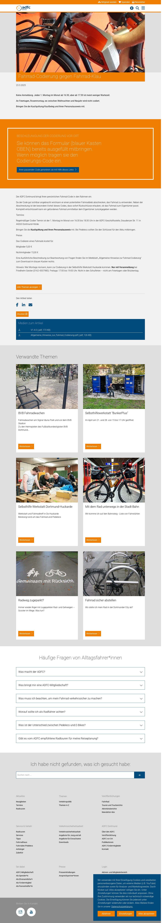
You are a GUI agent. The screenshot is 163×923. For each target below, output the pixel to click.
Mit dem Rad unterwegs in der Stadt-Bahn (112, 506)
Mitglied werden (107, 2)
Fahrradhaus (21, 842)
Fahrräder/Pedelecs (24, 846)
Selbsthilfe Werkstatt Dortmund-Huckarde (45, 506)
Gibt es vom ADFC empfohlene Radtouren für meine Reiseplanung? (58, 738)
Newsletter (138, 2)
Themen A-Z (64, 805)
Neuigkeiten (21, 802)
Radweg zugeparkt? (31, 600)
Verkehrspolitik (65, 802)
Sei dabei (20, 866)
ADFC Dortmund (109, 826)
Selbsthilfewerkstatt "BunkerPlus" (106, 413)
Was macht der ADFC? (31, 671)
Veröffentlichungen (111, 796)
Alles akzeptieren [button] (146, 913)
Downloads (63, 842)
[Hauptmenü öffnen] (143, 8)
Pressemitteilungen (67, 872)
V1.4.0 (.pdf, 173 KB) (40, 330)
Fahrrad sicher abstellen (100, 600)
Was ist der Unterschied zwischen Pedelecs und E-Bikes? (52, 725)
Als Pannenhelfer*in (24, 886)
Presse (62, 866)
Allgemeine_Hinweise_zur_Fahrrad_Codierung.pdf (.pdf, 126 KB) (61, 335)
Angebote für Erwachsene (70, 839)
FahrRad (105, 802)
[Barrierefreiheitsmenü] (131, 8)
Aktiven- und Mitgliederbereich (114, 872)
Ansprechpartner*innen (69, 876)
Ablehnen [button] (106, 913)
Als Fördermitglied (23, 883)
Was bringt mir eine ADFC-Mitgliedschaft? (43, 685)
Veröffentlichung (109, 835)
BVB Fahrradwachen (31, 413)
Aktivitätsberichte (109, 809)
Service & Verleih (24, 826)
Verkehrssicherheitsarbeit (71, 826)
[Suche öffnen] (137, 8)
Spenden (124, 2)
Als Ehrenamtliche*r (24, 879)
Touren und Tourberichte (112, 805)
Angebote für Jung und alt (70, 835)
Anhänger (20, 849)
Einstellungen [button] (125, 913)
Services (19, 835)
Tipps (18, 839)
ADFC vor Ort (107, 839)
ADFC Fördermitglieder (111, 846)
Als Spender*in (22, 876)
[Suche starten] (139, 775)
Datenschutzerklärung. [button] (122, 906)
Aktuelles (20, 796)
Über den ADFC (108, 832)
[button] (19, 305)
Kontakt (105, 849)
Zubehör (19, 853)
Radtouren (20, 809)
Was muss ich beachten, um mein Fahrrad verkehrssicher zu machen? (60, 698)
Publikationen (107, 842)
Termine (19, 805)
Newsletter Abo (108, 812)
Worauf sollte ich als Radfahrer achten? (41, 711)
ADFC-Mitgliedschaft (24, 872)
